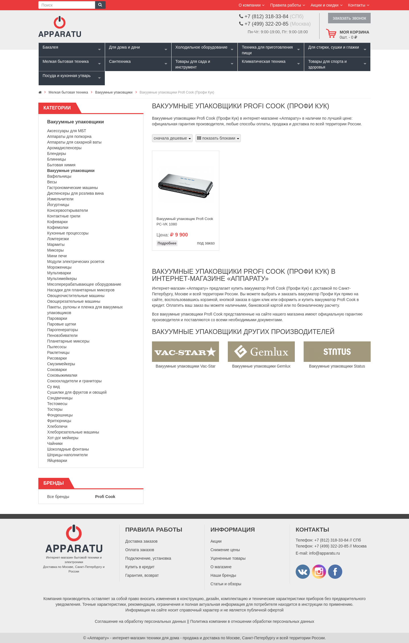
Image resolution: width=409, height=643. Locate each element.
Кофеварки (57, 221)
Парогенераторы (62, 329)
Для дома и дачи (124, 47)
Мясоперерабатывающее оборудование (84, 284)
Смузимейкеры (61, 364)
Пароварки (57, 318)
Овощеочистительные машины (76, 295)
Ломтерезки (58, 239)
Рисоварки (57, 358)
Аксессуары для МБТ (66, 130)
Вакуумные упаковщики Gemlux (261, 366)
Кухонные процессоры (68, 233)
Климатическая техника (263, 61)
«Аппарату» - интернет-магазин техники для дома (133, 638)
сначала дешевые (172, 138)
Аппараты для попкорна (69, 136)
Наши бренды (223, 575)
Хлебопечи (57, 426)
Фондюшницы (60, 415)
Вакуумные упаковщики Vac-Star (186, 366)
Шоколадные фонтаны (68, 449)
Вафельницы (59, 176)
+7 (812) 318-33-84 (331, 540)
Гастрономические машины (72, 187)
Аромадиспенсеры (64, 148)
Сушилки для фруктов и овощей (77, 392)
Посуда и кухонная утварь (67, 75)
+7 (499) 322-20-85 (331, 546)
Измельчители (60, 199)
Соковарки (57, 369)
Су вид (53, 386)
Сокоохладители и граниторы (74, 381)
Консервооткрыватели (67, 210)
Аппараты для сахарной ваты (74, 142)
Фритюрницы (59, 420)
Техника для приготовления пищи (267, 50)
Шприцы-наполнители (67, 455)
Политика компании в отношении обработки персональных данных (252, 621)
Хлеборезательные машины (73, 432)
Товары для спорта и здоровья (327, 64)
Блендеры (56, 153)
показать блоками (218, 138)
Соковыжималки (62, 375)
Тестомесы (57, 403)
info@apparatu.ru (324, 553)
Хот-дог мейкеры (62, 437)
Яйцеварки (57, 460)
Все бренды (58, 496)
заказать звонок (349, 18)
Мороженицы (59, 267)
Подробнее (167, 243)
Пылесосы (56, 347)
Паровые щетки (61, 324)
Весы (52, 182)
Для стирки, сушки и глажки (333, 47)
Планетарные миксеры (68, 341)
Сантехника (120, 61)
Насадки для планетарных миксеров (80, 290)
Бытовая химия (61, 165)
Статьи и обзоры (225, 584)
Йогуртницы (58, 204)
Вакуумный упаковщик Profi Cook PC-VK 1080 (184, 221)
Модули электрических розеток (75, 261)
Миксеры (55, 250)
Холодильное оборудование (202, 47)
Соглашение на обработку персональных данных (140, 621)
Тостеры (54, 409)
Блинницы (56, 159)
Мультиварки (59, 273)
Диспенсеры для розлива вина (75, 193)
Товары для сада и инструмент (193, 64)
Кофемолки (57, 227)
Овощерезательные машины (73, 301)
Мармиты (55, 244)
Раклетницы (58, 352)
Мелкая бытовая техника (66, 61)
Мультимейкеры (62, 278)
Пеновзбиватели (62, 335)
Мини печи (57, 256)
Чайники (54, 443)
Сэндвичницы (59, 398)
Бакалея (50, 47)
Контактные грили (63, 216)
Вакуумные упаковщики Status (337, 366)
